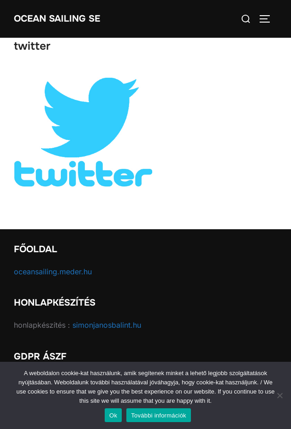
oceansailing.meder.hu (53, 271)
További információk (158, 415)
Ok (113, 415)
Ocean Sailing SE (57, 18)
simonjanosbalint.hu (106, 325)
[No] (279, 395)
